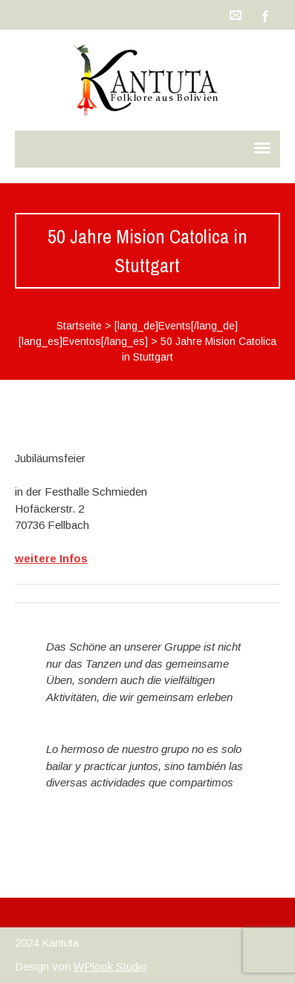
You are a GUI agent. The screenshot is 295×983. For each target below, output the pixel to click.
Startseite (79, 326)
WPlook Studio (110, 966)
